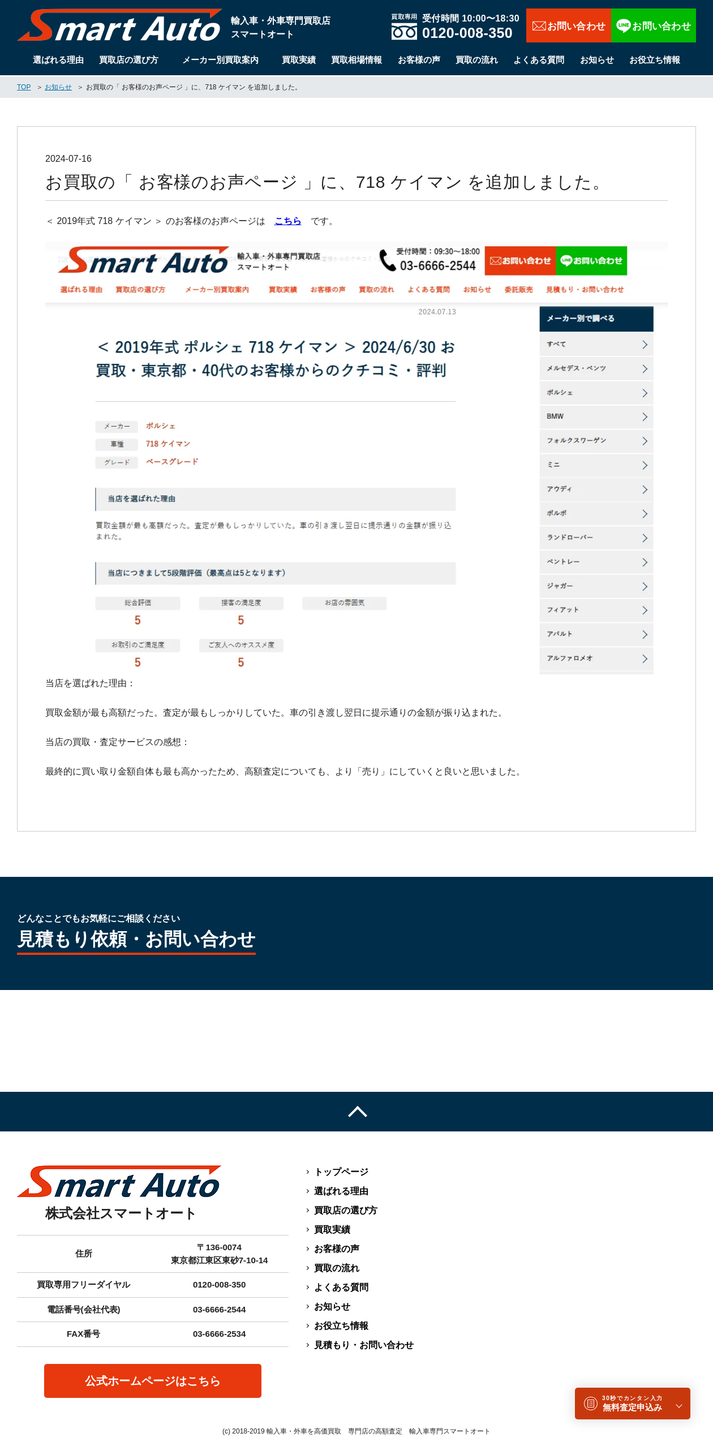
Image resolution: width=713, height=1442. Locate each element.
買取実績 (299, 59)
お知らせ (597, 59)
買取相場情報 (356, 59)
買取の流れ (477, 59)
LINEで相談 (653, 25)
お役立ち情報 (654, 59)
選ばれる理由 (58, 59)
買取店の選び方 (128, 59)
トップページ (341, 1172)
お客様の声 (419, 59)
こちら (288, 221)
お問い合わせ (568, 25)
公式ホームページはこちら (153, 1381)
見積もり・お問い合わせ (364, 1345)
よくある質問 (538, 59)
